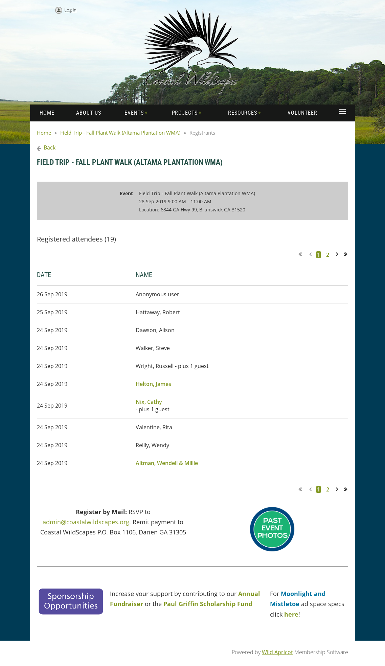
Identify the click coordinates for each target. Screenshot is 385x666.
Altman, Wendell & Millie (167, 463)
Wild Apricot (277, 652)
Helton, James (153, 384)
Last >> (347, 254)
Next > (338, 254)
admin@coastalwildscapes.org (86, 522)
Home (44, 132)
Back (49, 147)
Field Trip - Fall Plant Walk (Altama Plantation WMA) (120, 132)
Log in (70, 10)
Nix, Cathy (149, 402)
